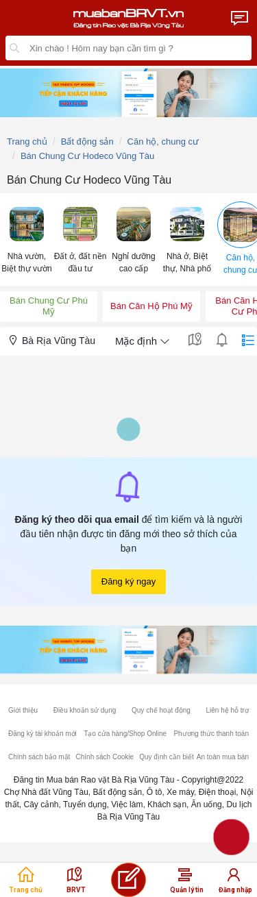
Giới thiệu (23, 710)
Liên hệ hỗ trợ (227, 710)
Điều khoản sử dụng (85, 710)
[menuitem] (26, 239)
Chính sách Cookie (105, 757)
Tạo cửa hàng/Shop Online (125, 733)
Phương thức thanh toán (211, 733)
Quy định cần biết (166, 757)
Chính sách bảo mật (39, 757)
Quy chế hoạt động (161, 710)
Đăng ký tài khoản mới (42, 733)
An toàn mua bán (223, 757)
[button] (26, 238)
